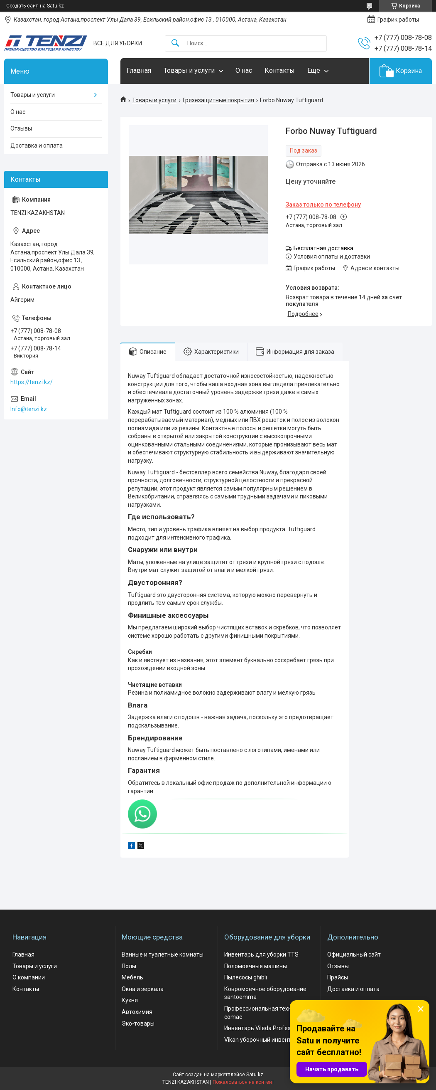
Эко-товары (138, 1023)
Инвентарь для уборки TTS (261, 954)
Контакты (280, 70)
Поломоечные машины (255, 966)
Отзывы (21, 128)
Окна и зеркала (143, 989)
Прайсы (337, 977)
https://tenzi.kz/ (31, 382)
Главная (139, 70)
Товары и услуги (189, 70)
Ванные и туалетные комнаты (162, 954)
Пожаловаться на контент (243, 1082)
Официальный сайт (354, 954)
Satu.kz (254, 1075)
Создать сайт (22, 6)
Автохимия (137, 1012)
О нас (243, 70)
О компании (28, 977)
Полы (129, 966)
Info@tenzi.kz (28, 409)
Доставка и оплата (36, 145)
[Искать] (175, 43)
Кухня (130, 1000)
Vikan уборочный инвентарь (262, 1039)
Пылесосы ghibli (245, 977)
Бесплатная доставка (323, 248)
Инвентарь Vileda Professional (265, 1028)
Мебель (132, 977)
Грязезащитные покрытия (218, 100)
